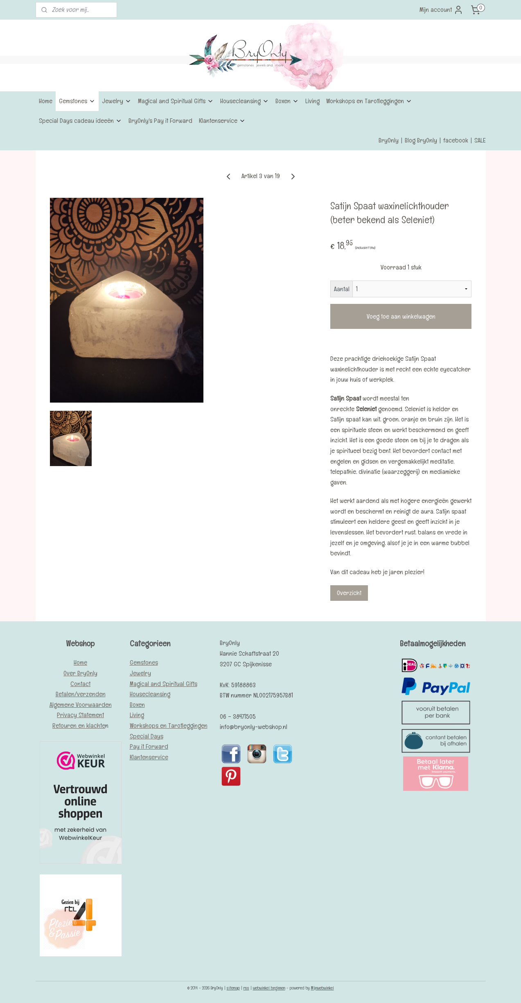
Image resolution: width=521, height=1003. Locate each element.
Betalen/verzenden (81, 694)
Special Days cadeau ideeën (80, 120)
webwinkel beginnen (269, 988)
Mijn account (441, 10)
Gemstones (77, 101)
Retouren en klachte (78, 725)
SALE (480, 140)
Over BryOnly (80, 673)
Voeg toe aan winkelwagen (400, 316)
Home (45, 101)
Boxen (287, 101)
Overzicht (349, 593)
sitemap (233, 988)
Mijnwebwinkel (322, 988)
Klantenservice (222, 120)
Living (312, 101)
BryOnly (389, 140)
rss (246, 988)
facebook (455, 140)
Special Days (146, 736)
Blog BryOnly (421, 140)
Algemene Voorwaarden (81, 704)
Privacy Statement (80, 715)
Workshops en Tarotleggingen (369, 101)
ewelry (142, 673)
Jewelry (116, 101)
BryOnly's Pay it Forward (160, 120)
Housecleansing (244, 101)
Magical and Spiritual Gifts (176, 101)
